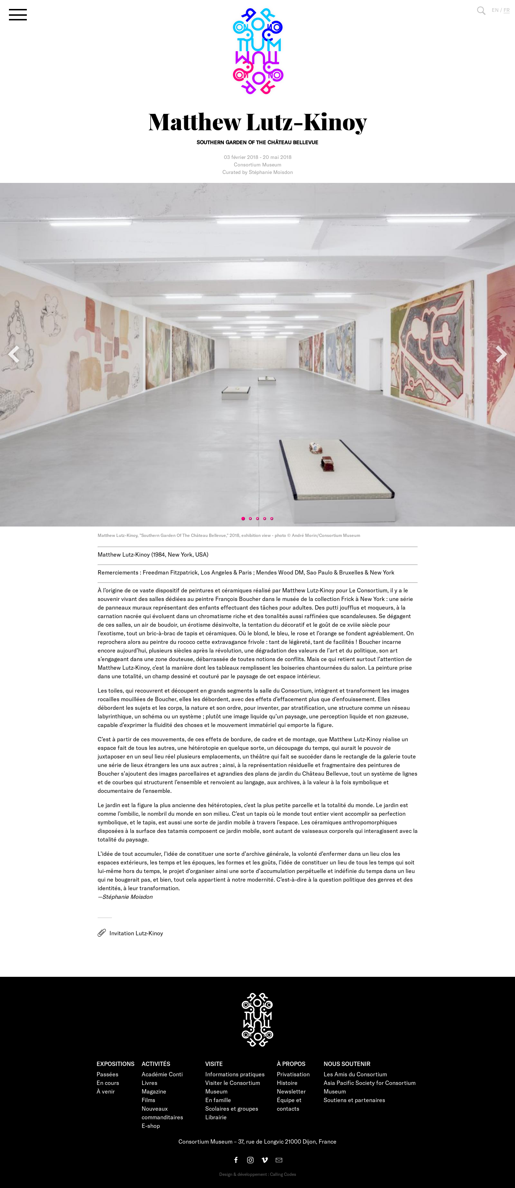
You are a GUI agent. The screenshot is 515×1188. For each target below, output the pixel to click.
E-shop (151, 1125)
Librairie (216, 1117)
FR (507, 10)
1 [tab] (243, 518)
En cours (108, 1082)
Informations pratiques (235, 1074)
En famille (218, 1099)
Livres (149, 1082)
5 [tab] (271, 518)
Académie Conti (162, 1074)
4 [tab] (264, 518)
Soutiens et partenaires (354, 1099)
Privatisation (293, 1074)
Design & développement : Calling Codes (257, 1174)
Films (148, 1099)
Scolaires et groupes (231, 1108)
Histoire (287, 1082)
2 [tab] (250, 518)
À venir (106, 1091)
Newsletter (291, 1091)
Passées (107, 1074)
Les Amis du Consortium (355, 1074)
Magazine (154, 1091)
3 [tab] (257, 518)
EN (495, 10)
